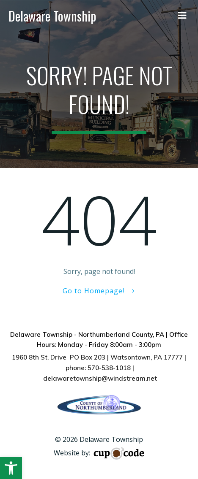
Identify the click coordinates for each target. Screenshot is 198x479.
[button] (11, 468)
